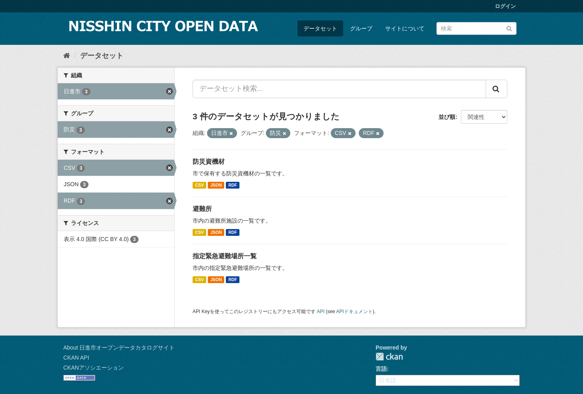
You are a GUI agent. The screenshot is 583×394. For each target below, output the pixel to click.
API (320, 311)
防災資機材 (209, 161)
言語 (381, 369)
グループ (361, 28)
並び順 (446, 117)
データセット (320, 28)
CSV (199, 185)
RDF (232, 185)
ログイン (505, 6)
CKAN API (76, 357)
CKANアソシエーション (93, 367)
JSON (216, 185)
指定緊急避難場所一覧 (225, 256)
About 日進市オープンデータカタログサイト (119, 347)
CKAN (389, 356)
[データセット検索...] (339, 89)
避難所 (202, 208)
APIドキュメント (354, 311)
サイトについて (404, 28)
